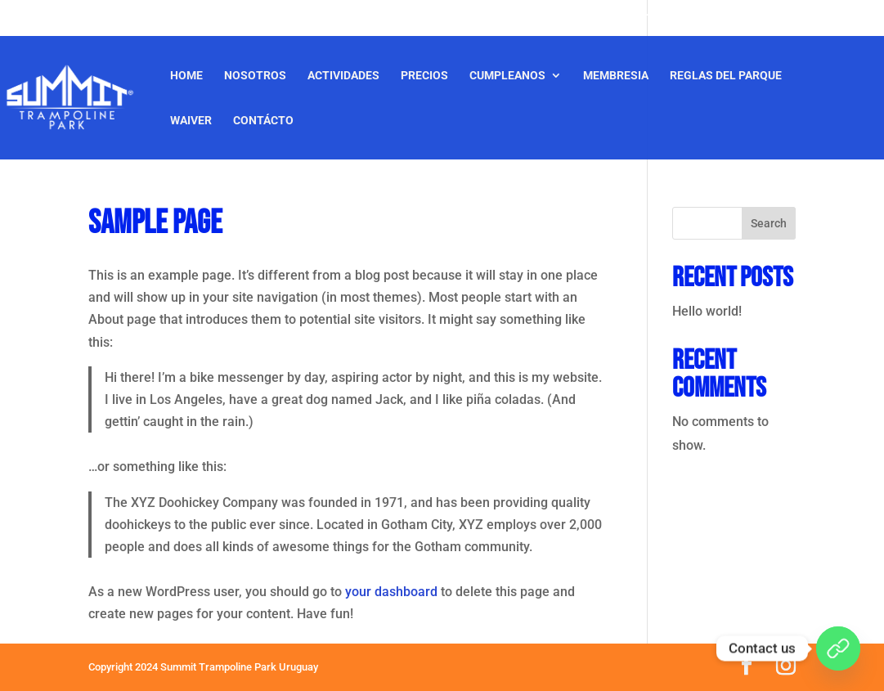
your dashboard (391, 591)
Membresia (615, 76)
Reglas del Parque (726, 76)
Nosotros (255, 76)
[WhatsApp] (838, 648)
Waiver (191, 120)
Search (769, 223)
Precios (424, 76)
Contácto (263, 120)
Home (186, 76)
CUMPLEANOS (507, 76)
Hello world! (707, 311)
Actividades (343, 76)
